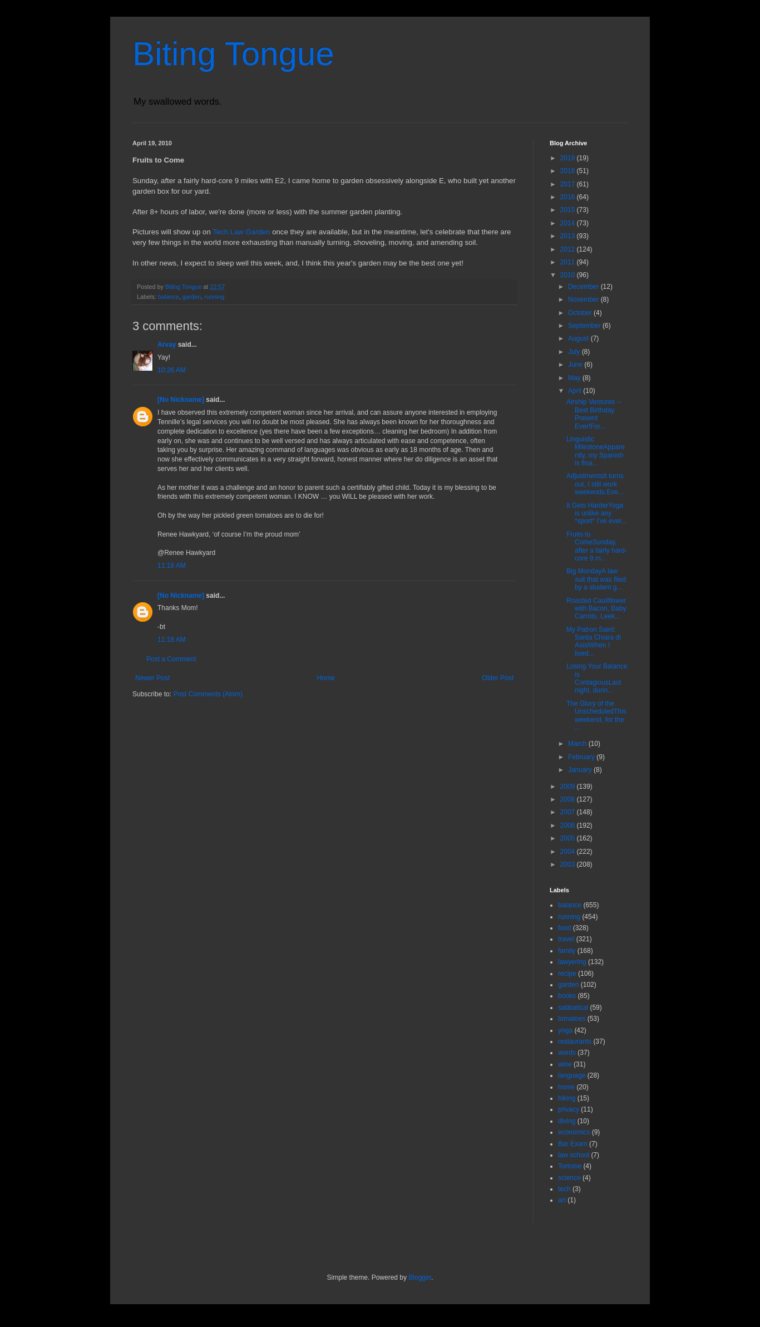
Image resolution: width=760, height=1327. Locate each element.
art (562, 1200)
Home (326, 678)
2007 (568, 812)
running (214, 296)
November (584, 299)
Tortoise (569, 1166)
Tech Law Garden (241, 232)
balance (168, 296)
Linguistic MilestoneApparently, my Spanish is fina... (595, 451)
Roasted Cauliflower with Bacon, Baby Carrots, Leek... (596, 609)
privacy (568, 1109)
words (567, 1052)
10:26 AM (171, 370)
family (566, 951)
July (575, 352)
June (576, 364)
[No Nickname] (180, 400)
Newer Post (152, 678)
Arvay (166, 344)
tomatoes (571, 1019)
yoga (565, 1030)
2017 (568, 184)
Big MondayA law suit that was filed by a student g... (596, 579)
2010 (568, 275)
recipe (567, 973)
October (581, 313)
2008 (568, 799)
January (581, 770)
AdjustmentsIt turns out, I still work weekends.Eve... (595, 484)
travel (566, 939)
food (564, 928)
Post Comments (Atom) (208, 694)
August (579, 338)
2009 (568, 786)
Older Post (498, 678)
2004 (568, 852)
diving (566, 1121)
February (582, 757)
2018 (568, 171)
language (571, 1075)
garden (191, 296)
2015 (568, 210)
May (575, 378)
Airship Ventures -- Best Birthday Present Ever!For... (593, 414)
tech (564, 1189)
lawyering (572, 962)
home (566, 1087)
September (585, 326)
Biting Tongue (233, 53)
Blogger (419, 1277)
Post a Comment (171, 659)
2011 (568, 262)
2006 (568, 825)
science (569, 1178)
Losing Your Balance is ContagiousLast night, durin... (596, 678)
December (584, 287)
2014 (568, 223)
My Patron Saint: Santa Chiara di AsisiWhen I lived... (593, 641)
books (567, 996)
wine (565, 1064)
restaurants (574, 1041)
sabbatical (573, 1007)
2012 (568, 249)
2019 (568, 158)
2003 (568, 864)
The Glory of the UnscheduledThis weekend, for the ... (596, 715)
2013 (568, 236)
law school (573, 1155)
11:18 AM (171, 565)
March (578, 744)
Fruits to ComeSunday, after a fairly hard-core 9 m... (596, 546)
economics (574, 1132)
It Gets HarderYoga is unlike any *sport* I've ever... (596, 513)
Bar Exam (573, 1144)
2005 (568, 838)
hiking (566, 1098)
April (575, 391)
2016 (568, 197)
